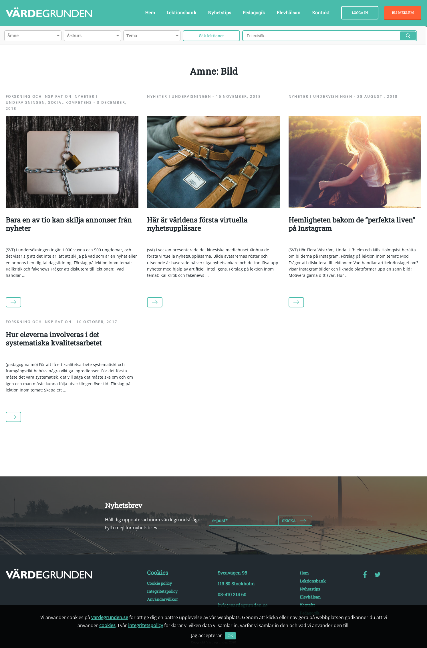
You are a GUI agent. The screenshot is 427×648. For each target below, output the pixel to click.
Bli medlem (403, 12)
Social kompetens (70, 102)
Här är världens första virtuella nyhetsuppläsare (197, 224)
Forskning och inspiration (39, 96)
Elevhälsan (289, 12)
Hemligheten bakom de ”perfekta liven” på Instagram (352, 224)
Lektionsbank (181, 12)
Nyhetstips (219, 12)
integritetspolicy (145, 625)
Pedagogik (254, 12)
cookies (107, 625)
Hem (150, 12)
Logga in (360, 12)
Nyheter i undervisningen (179, 96)
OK (230, 636)
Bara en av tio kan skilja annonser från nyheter (69, 224)
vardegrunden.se (109, 617)
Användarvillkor (162, 599)
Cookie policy (159, 583)
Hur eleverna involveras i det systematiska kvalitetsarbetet (54, 338)
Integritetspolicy (162, 591)
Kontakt (321, 12)
